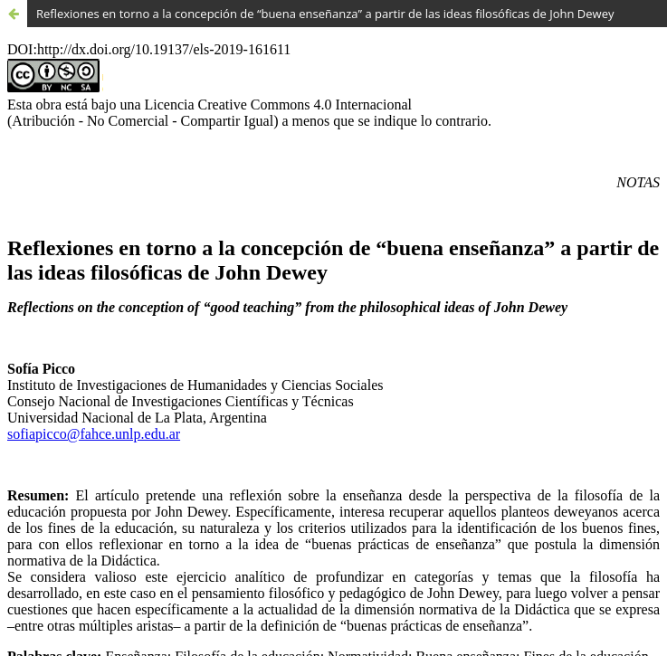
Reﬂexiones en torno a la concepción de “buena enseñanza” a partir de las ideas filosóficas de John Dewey (325, 13)
